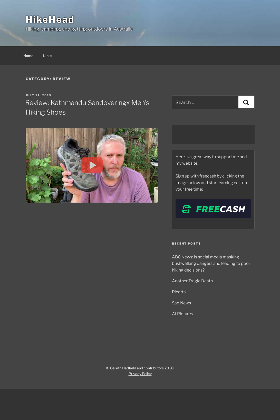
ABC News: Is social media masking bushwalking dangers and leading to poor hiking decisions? (211, 264)
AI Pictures (182, 313)
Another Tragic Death (192, 280)
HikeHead (50, 19)
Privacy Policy (140, 373)
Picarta (179, 292)
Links (47, 55)
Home (28, 55)
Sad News (181, 303)
